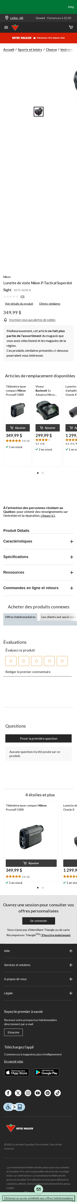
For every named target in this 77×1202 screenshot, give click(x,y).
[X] (18, 1093)
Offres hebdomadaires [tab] (20, 617)
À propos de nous (38, 979)
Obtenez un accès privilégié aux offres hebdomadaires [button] (38, 1198)
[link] (15, 296)
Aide (38, 951)
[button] (18, 427)
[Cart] (71, 27)
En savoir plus (13, 1061)
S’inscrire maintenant (56, 935)
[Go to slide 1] (39, 112)
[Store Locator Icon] (7, 18)
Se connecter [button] (38, 920)
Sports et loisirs (30, 49)
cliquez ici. (48, 515)
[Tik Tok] (57, 1093)
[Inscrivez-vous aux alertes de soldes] (29, 320)
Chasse (51, 49)
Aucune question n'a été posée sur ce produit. (34, 754)
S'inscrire (13, 1032)
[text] (18, 440)
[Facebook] (8, 1093)
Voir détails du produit (19, 303)
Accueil (8, 49)
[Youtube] (37, 1093)
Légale (38, 993)
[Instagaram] (28, 1093)
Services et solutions (38, 965)
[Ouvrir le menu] (6, 28)
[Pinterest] (47, 1093)
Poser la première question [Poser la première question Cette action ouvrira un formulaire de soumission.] (38, 738)
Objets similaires (49, 303)
